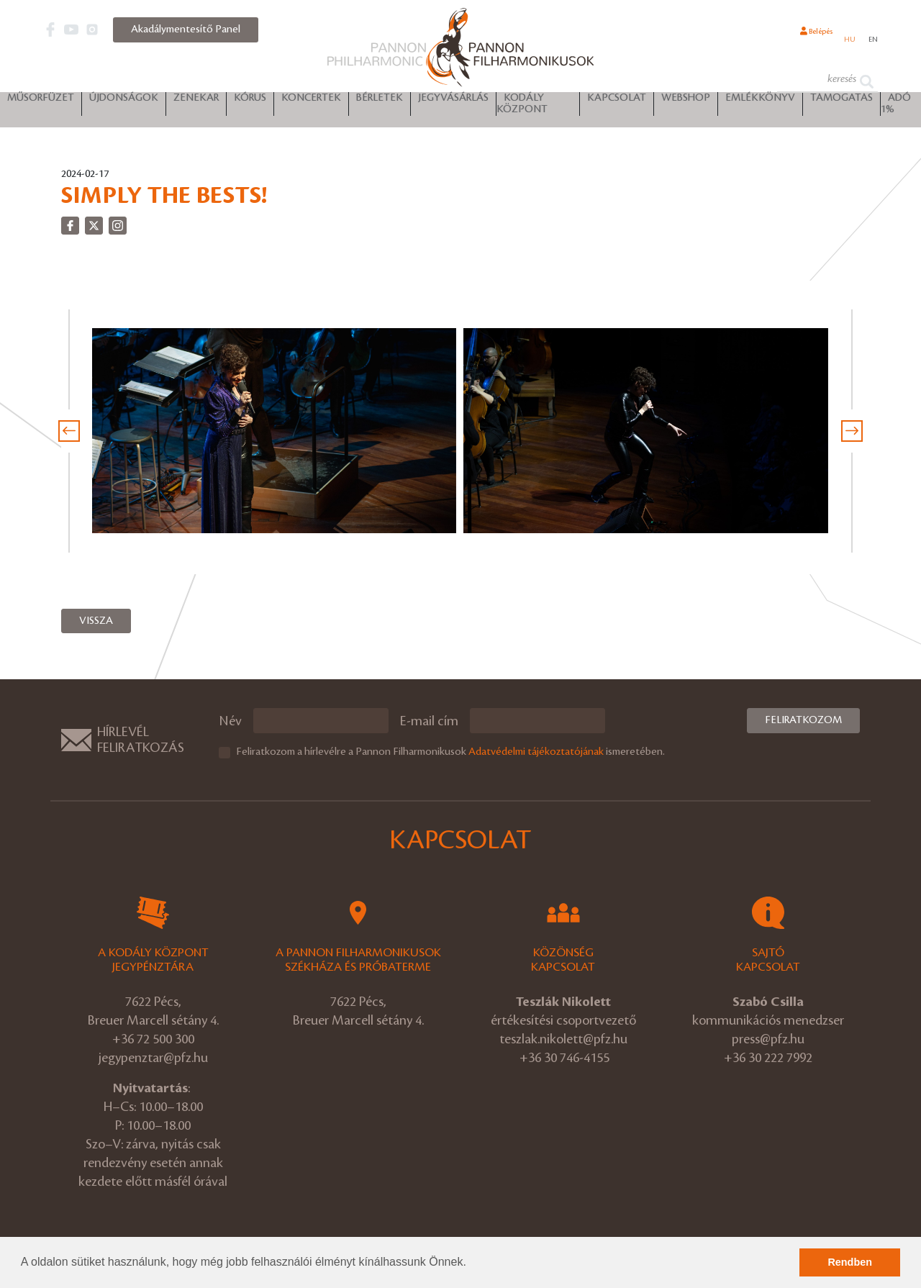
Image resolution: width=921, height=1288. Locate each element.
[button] (471, 1263)
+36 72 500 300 (153, 1039)
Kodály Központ (522, 107)
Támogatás (841, 101)
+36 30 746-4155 (564, 1058)
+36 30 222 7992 (768, 1058)
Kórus (250, 101)
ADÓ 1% (896, 107)
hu (844, 39)
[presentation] (69, 431)
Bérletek (379, 101)
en (871, 39)
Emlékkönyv (760, 101)
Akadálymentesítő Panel (185, 29)
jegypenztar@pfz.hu (153, 1058)
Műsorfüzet (40, 101)
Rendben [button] (849, 1262)
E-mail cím (429, 721)
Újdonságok (123, 101)
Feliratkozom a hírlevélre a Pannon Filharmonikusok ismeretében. (450, 752)
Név (230, 721)
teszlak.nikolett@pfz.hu (563, 1039)
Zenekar (196, 101)
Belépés (800, 38)
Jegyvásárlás (453, 101)
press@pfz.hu (768, 1039)
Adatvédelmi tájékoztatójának (536, 752)
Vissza (96, 621)
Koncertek (311, 101)
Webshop (685, 101)
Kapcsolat (616, 101)
